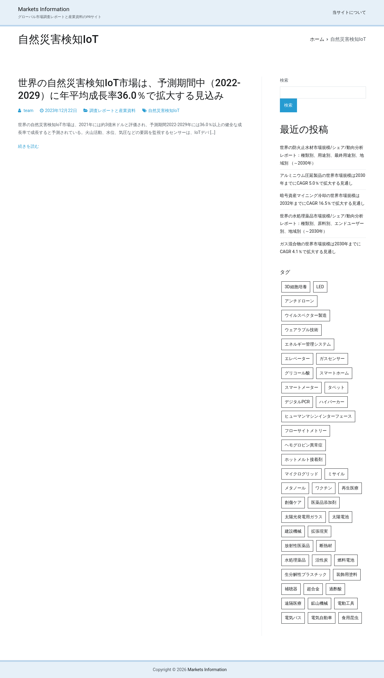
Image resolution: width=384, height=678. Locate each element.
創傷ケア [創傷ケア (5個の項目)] (293, 502)
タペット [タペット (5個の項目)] (336, 387)
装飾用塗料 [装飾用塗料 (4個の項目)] (346, 574)
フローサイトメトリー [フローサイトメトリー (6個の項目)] (306, 430)
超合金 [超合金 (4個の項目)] (313, 589)
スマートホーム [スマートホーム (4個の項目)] (334, 373)
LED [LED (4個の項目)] (320, 286)
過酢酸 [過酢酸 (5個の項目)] (335, 589)
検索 (284, 80)
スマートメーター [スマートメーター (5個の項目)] (301, 387)
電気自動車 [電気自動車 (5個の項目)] (321, 617)
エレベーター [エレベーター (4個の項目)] (297, 358)
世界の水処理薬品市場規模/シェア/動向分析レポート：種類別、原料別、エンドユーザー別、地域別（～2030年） (322, 223)
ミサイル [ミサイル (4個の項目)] (336, 474)
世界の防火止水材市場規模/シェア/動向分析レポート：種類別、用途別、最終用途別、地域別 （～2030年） (322, 155)
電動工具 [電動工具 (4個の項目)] (346, 603)
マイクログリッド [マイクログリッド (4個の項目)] (301, 474)
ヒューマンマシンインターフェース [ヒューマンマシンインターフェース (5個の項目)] (318, 416)
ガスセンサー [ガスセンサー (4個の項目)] (332, 358)
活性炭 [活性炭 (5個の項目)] (321, 560)
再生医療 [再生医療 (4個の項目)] (350, 488)
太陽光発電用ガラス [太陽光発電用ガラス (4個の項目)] (303, 516)
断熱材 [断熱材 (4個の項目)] (326, 545)
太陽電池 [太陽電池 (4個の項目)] (340, 516)
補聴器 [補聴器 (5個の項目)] (291, 589)
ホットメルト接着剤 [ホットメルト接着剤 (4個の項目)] (303, 459)
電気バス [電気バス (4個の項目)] (293, 617)
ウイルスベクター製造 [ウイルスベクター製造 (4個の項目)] (306, 315)
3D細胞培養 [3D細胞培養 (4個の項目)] (296, 286)
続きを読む (28, 146)
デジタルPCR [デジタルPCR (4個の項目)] (297, 401)
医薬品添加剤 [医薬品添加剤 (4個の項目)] (323, 502)
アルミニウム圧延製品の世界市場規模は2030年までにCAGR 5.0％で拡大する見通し (322, 179)
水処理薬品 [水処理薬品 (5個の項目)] (295, 560)
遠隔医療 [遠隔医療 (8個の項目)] (293, 603)
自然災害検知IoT (164, 110)
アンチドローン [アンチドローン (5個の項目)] (299, 301)
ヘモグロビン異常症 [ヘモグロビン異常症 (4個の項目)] (303, 445)
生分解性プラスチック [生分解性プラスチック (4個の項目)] (306, 574)
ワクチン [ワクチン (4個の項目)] (323, 488)
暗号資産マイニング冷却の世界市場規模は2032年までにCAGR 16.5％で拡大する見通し (322, 199)
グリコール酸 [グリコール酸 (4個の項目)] (297, 373)
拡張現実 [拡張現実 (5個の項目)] (319, 531)
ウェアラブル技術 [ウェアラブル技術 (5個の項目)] (301, 329)
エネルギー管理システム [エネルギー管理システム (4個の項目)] (308, 344)
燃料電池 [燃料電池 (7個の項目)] (346, 560)
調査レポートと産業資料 (112, 110)
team (29, 110)
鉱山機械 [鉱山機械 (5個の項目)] (319, 603)
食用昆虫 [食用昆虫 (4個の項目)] (350, 617)
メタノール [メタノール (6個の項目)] (295, 488)
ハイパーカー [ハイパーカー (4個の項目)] (331, 401)
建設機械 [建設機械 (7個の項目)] (293, 531)
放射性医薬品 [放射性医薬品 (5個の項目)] (297, 545)
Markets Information (43, 9)
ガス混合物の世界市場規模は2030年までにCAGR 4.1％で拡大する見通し (320, 247)
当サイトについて (349, 12)
